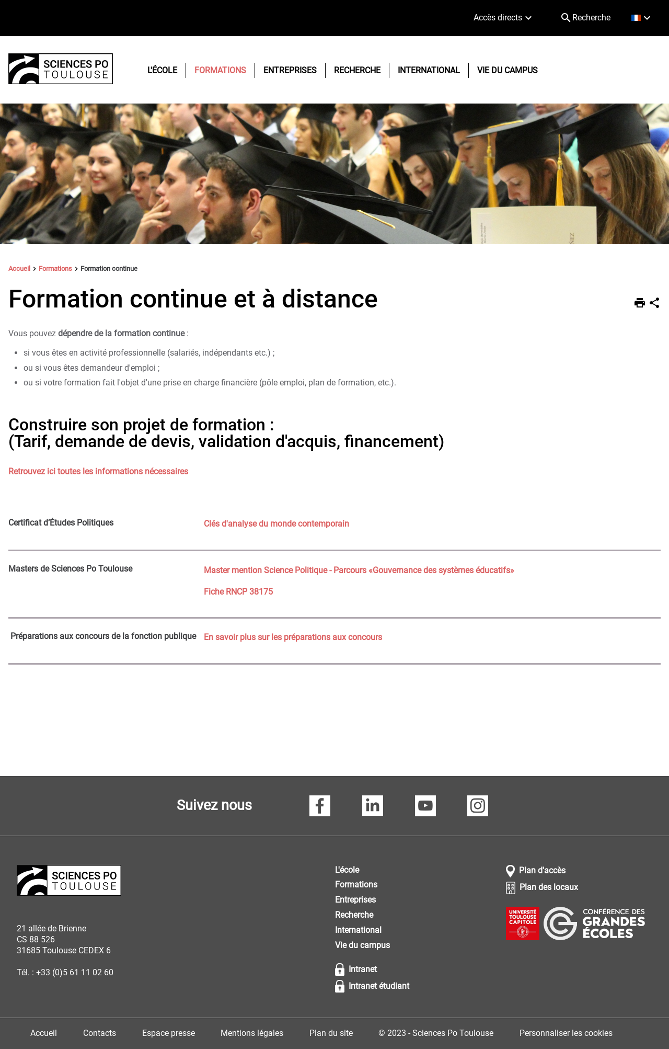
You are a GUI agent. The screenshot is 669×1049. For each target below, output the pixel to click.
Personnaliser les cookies (566, 1033)
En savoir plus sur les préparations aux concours (293, 637)
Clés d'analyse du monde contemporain (276, 524)
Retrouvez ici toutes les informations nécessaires (98, 471)
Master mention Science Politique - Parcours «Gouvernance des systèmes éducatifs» (359, 570)
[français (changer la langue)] (642, 18)
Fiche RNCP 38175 (238, 592)
